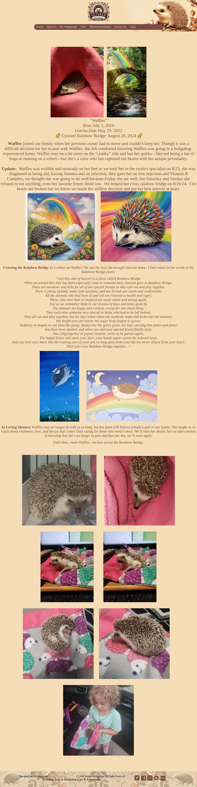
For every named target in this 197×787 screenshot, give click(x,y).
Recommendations (100, 27)
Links (133, 27)
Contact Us (120, 27)
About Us (51, 27)
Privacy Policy (176, 778)
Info (84, 27)
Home (39, 27)
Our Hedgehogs (68, 27)
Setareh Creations (57, 776)
